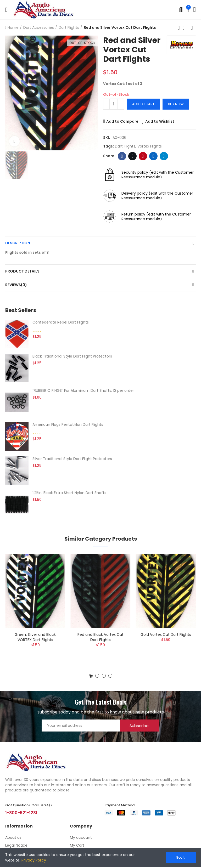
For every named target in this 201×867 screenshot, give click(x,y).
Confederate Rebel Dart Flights (60, 322)
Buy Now (176, 103)
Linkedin (153, 156)
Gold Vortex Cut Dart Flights (166, 634)
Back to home (185, 27)
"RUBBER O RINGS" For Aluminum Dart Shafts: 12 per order (83, 390)
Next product (192, 27)
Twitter (132, 156)
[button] (91, 676)
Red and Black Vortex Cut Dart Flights (100, 637)
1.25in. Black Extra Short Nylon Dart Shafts (69, 492)
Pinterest (143, 156)
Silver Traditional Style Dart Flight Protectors (72, 458)
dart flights (125, 146)
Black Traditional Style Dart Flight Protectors (72, 356)
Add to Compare (122, 121)
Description (17, 243)
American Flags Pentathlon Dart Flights (67, 424)
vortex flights (149, 146)
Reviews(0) (16, 284)
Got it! (181, 857)
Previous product (179, 27)
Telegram (164, 156)
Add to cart (143, 103)
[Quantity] (113, 104)
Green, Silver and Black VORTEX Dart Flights (35, 637)
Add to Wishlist (159, 121)
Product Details (22, 271)
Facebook (122, 156)
